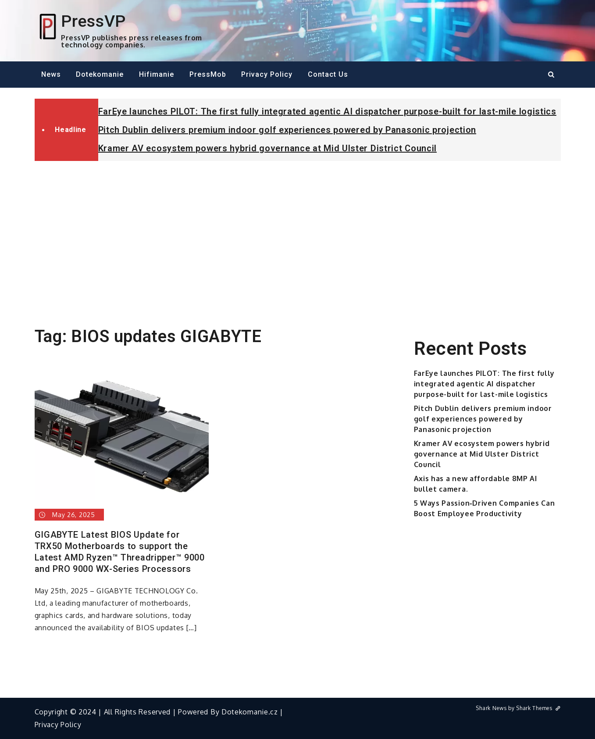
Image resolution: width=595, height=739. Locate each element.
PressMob (207, 74)
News (51, 74)
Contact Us (328, 74)
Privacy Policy (266, 74)
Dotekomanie (100, 74)
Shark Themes (538, 708)
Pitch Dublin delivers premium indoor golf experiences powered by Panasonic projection (287, 130)
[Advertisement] (298, 233)
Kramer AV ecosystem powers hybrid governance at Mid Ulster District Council (267, 148)
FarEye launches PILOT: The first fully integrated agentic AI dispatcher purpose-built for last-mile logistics (327, 111)
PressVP (93, 21)
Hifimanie (156, 74)
